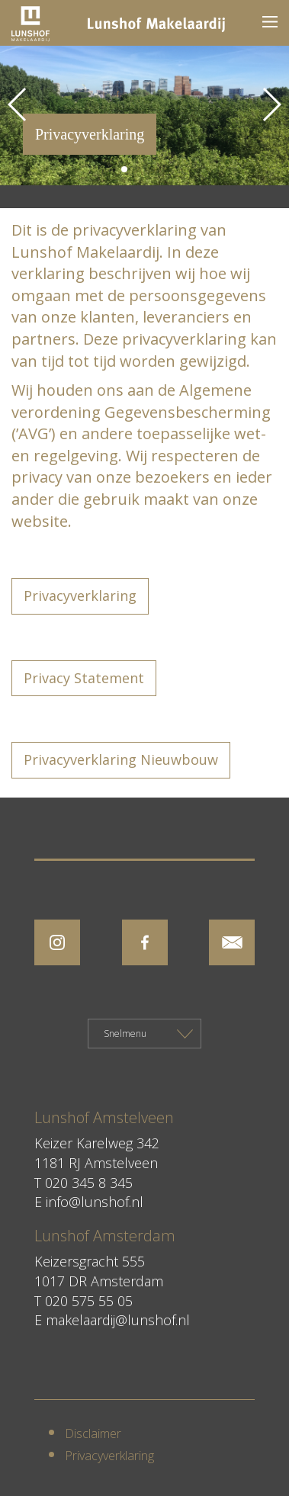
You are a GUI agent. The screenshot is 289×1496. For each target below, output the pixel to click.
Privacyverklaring (80, 595)
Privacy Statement (84, 678)
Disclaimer (93, 1433)
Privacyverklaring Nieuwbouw (121, 759)
